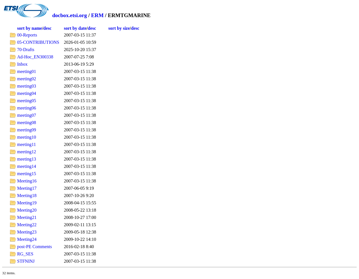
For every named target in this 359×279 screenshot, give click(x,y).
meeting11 (26, 144)
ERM (97, 15)
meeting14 (26, 166)
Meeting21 (26, 217)
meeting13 (26, 159)
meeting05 (26, 100)
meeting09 (26, 129)
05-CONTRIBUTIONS (38, 42)
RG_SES (25, 253)
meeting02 (26, 78)
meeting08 (26, 122)
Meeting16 (26, 181)
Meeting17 (26, 188)
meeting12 (26, 151)
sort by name (29, 28)
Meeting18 (26, 195)
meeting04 (26, 93)
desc (47, 28)
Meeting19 (26, 202)
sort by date (75, 28)
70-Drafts (25, 49)
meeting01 (26, 71)
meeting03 (26, 86)
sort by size (119, 28)
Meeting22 (26, 224)
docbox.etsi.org (69, 15)
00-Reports (27, 35)
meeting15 (26, 173)
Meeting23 (26, 232)
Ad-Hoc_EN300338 (35, 56)
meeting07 (26, 115)
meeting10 (26, 137)
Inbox (22, 64)
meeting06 (26, 108)
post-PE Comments (34, 246)
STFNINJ (25, 261)
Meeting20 (26, 210)
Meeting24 (26, 239)
